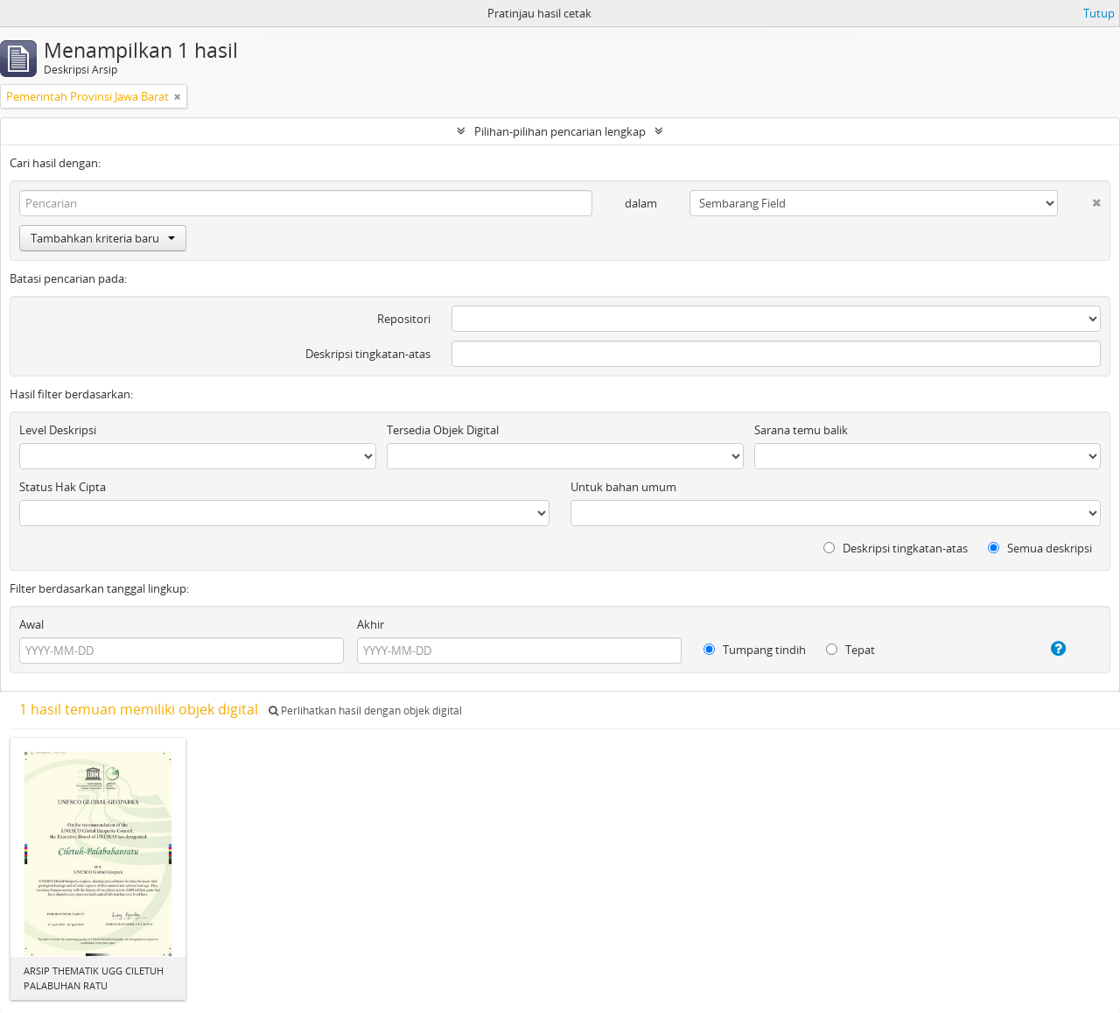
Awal (31, 624)
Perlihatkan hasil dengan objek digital (365, 710)
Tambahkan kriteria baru (103, 238)
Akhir (370, 624)
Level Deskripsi (57, 430)
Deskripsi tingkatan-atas (367, 354)
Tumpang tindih (755, 650)
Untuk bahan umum (623, 487)
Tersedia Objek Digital (443, 430)
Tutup (1099, 13)
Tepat (850, 650)
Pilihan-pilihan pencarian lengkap (560, 131)
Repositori (403, 319)
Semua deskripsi (1040, 548)
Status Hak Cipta (62, 487)
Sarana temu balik (801, 430)
